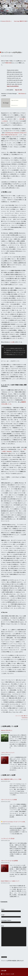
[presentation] (12, 951)
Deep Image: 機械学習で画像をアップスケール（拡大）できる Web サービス (20, 21)
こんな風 (12, 342)
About (11, 5)
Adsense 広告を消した (7, 21)
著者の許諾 (8, 62)
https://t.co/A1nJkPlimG (13, 86)
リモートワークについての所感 (9, 799)
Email (3, 914)
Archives (18, 5)
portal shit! (9, 2)
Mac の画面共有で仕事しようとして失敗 (11, 779)
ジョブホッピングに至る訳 (7, 838)
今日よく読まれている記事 (8, 974)
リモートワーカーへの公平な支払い (11, 52)
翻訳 (22, 715)
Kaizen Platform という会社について (10, 881)
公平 (26, 715)
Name (2, 909)
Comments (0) (24, 717)
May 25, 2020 (18, 89)
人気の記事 (3, 970)
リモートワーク (18, 715)
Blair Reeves (22, 93)
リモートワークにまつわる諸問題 (9, 860)
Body (2, 926)
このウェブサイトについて (7, 752)
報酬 (24, 715)
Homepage (4, 920)
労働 (11, 56)
